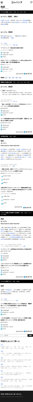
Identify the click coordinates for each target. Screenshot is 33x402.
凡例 (17, 44)
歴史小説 (25, 22)
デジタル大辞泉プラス (6, 281)
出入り (2, 231)
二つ (8, 149)
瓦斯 (10, 77)
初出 (20, 77)
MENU (1, 2)
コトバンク (22, 2)
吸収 (2, 229)
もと (11, 36)
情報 (14, 44)
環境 (2, 159)
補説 (2, 38)
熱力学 (2, 149)
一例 (20, 239)
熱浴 (2, 155)
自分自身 (10, 233)
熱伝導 (18, 149)
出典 (13, 77)
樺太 (14, 22)
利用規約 (2, 394)
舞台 (18, 22)
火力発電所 (12, 237)
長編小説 (9, 289)
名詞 (6, 77)
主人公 (7, 291)
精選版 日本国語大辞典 (6, 82)
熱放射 (23, 149)
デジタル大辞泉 (4, 12)
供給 (4, 36)
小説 (8, 20)
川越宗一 (3, 20)
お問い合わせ (18, 394)
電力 (20, 36)
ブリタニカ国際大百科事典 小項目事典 (10, 212)
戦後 (8, 22)
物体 (9, 227)
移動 (4, 151)
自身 (9, 157)
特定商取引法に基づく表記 (10, 394)
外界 (14, 153)
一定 (29, 157)
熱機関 (18, 237)
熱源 (12, 38)
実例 (17, 77)
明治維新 (25, 20)
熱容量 (26, 155)
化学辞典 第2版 (4, 136)
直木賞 (4, 24)
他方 (10, 153)
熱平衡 (19, 157)
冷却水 (2, 239)
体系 (14, 235)
